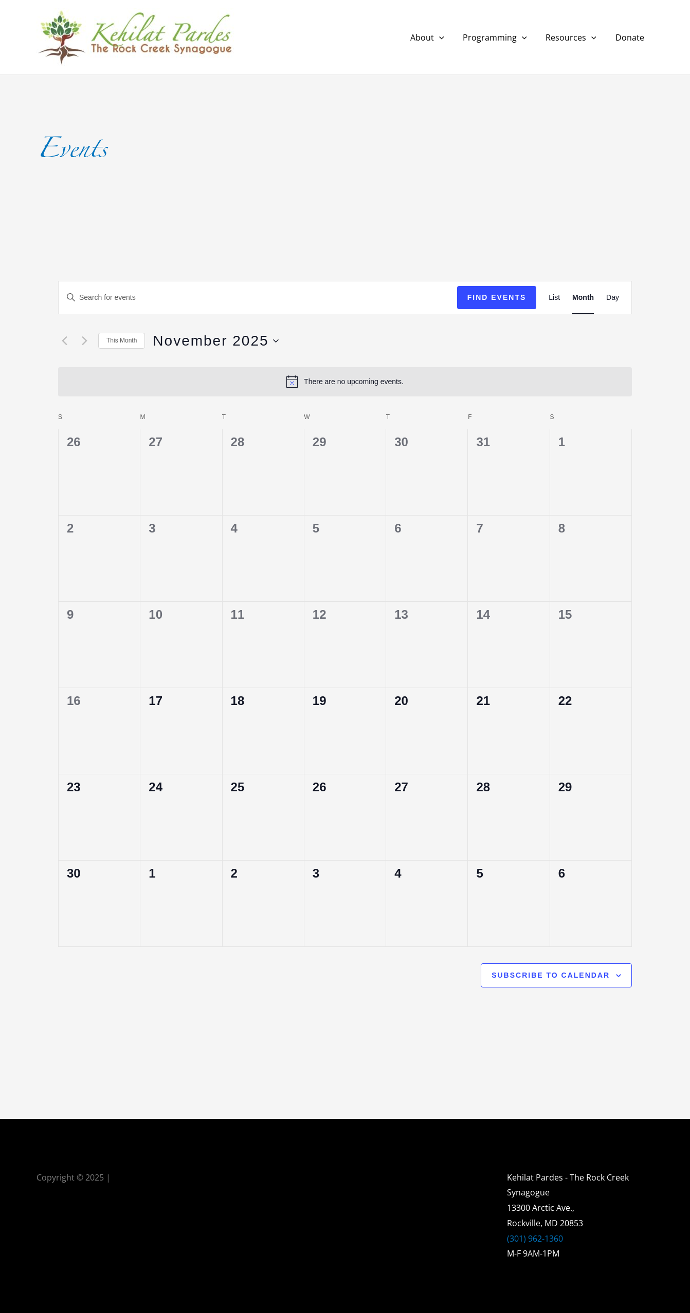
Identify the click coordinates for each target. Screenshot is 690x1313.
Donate (630, 37)
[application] (447, 37)
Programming (501, 37)
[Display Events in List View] (554, 297)
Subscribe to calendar (551, 975)
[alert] (345, 381)
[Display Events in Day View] (612, 297)
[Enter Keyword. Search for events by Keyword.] (258, 297)
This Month (121, 340)
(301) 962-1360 (535, 1238)
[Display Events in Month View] (583, 297)
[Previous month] (64, 341)
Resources (574, 37)
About (435, 37)
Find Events (496, 297)
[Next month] (84, 341)
